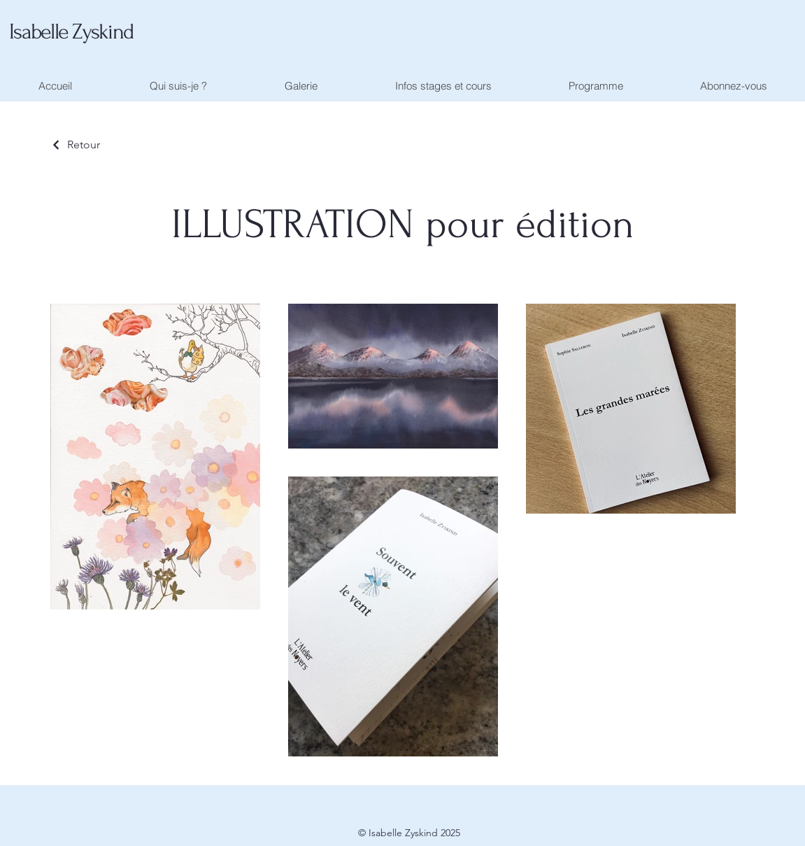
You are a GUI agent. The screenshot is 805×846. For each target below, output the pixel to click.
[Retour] (75, 144)
